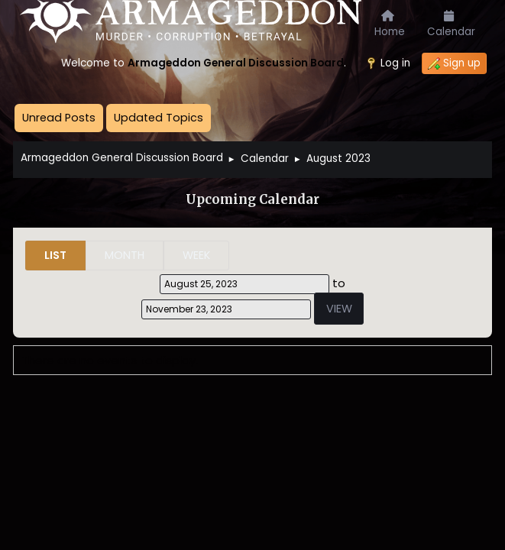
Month (124, 255)
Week (196, 255)
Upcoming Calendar (252, 200)
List (55, 255)
